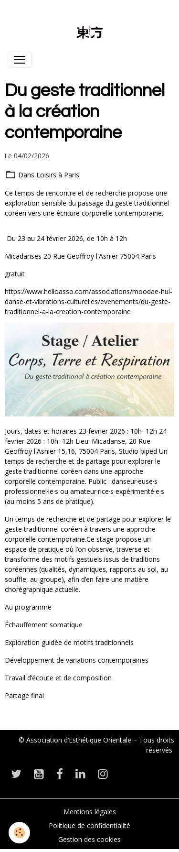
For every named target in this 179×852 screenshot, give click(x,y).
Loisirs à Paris (57, 174)
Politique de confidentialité (89, 825)
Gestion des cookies (89, 839)
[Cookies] (19, 832)
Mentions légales (89, 811)
